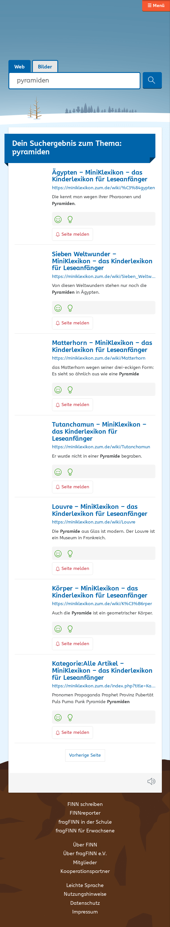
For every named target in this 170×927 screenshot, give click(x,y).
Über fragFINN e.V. (85, 854)
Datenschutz (85, 903)
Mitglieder (85, 863)
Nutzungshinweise (85, 894)
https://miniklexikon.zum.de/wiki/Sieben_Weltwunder (103, 276)
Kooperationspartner (85, 871)
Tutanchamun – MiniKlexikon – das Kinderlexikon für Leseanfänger (99, 432)
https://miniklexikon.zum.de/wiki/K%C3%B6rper (102, 604)
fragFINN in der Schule (85, 822)
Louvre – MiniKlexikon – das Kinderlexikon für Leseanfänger (100, 510)
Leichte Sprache (85, 886)
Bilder (45, 67)
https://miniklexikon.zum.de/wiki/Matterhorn (98, 358)
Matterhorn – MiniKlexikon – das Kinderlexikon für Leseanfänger (102, 346)
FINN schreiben (85, 804)
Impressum (85, 912)
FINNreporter (85, 813)
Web (19, 67)
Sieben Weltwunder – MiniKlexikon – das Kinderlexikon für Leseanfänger (102, 261)
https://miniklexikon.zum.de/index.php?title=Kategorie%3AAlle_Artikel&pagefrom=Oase (103, 686)
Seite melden (72, 234)
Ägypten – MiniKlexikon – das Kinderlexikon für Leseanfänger (100, 176)
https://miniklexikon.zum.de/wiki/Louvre (93, 522)
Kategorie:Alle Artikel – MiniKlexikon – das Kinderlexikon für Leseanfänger (102, 671)
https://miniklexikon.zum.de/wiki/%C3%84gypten (103, 188)
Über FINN (85, 845)
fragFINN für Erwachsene (85, 831)
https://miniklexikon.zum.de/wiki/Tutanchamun (101, 447)
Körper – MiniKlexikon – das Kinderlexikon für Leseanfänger (100, 592)
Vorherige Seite (85, 755)
